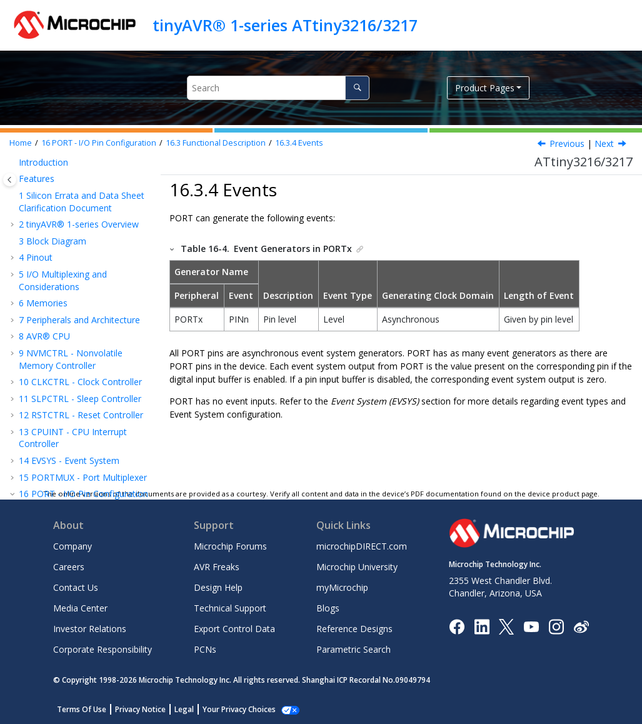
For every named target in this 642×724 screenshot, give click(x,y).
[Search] (357, 88)
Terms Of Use (81, 709)
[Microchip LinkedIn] (481, 625)
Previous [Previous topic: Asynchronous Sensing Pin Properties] (566, 143)
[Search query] (278, 88)
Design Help (218, 587)
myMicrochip (342, 587)
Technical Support (230, 608)
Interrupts (69, 281)
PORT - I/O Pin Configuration (98, 143)
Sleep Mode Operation (73, 320)
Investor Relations (89, 629)
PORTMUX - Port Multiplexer (83, 165)
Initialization (73, 248)
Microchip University (357, 567)
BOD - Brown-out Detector (80, 475)
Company (72, 546)
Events (299, 143)
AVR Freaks (216, 567)
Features (55, 198)
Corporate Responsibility (102, 649)
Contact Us (75, 587)
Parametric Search (353, 649)
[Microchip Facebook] (456, 625)
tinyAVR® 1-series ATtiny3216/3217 (285, 25)
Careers (68, 567)
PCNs (205, 649)
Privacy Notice (140, 709)
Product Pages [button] (484, 88)
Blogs (327, 608)
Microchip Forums (230, 546)
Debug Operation (84, 343)
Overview (56, 214)
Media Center (80, 608)
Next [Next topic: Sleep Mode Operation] (604, 143)
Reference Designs (354, 629)
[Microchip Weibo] (581, 626)
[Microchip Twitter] (506, 625)
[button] (14, 165)
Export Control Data (234, 629)
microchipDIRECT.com (361, 546)
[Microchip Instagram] (556, 625)
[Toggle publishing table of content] (9, 179)
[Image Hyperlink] (531, 626)
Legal (184, 709)
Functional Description (216, 143)
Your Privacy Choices (239, 709)
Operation (69, 264)
